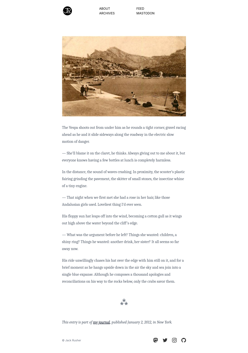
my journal (101, 322)
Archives (107, 13)
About (104, 8)
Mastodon (145, 13)
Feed (140, 8)
